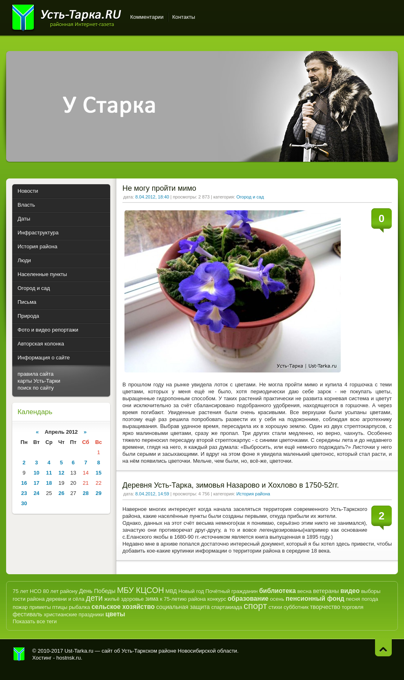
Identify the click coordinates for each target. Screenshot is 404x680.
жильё (112, 599)
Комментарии (147, 17)
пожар (20, 607)
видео (350, 590)
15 (98, 473)
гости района (28, 599)
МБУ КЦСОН (140, 590)
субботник (296, 607)
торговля (352, 607)
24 (36, 493)
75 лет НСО (27, 591)
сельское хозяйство (123, 606)
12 (61, 473)
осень (277, 599)
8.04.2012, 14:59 (152, 493)
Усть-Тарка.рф (19, 654)
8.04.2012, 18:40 (152, 196)
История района (253, 493)
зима (151, 598)
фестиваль (27, 614)
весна (304, 591)
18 (49, 483)
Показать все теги (35, 621)
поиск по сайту (36, 388)
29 (98, 493)
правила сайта (35, 374)
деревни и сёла (65, 599)
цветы (115, 614)
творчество (325, 607)
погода (370, 599)
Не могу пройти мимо (159, 188)
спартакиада (226, 607)
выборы (371, 591)
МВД (171, 591)
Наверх (383, 647)
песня (353, 599)
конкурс (216, 599)
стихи (275, 607)
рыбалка (79, 607)
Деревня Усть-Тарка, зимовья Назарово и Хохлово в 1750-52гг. (230, 485)
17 (36, 483)
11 (49, 473)
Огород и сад (250, 196)
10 (36, 473)
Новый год (191, 591)
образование (248, 598)
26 (61, 493)
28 (86, 493)
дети (94, 597)
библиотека (277, 590)
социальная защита (183, 607)
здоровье (132, 599)
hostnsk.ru (68, 658)
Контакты (183, 17)
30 (24, 503)
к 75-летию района (183, 599)
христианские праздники (74, 614)
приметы (40, 607)
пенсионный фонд (315, 598)
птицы (59, 607)
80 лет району (60, 591)
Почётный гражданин (231, 591)
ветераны (326, 591)
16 (24, 483)
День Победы (97, 591)
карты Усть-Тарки (39, 381)
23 (24, 493)
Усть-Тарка (66, 16)
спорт (255, 606)
